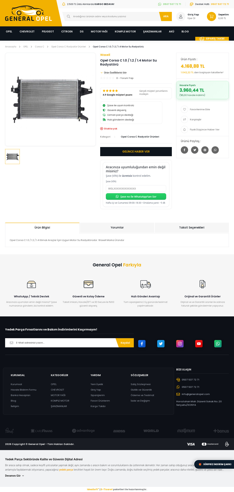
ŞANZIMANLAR (59, 406)
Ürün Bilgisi (42, 227)
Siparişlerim (98, 395)
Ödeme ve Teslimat (142, 395)
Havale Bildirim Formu (23, 389)
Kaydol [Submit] (125, 343)
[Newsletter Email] (69, 342)
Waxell (105, 55)
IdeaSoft (93, 489)
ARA (166, 16)
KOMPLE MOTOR (60, 400)
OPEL (53, 384)
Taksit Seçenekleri (191, 227)
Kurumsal (16, 384)
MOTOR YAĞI (58, 395)
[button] (136, 93)
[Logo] (28, 13)
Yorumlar (117, 227)
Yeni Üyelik (97, 384)
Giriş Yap (96, 389)
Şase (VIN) (111, 181)
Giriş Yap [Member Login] (193, 14)
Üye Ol (191, 18)
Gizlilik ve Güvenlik (141, 389)
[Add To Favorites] (202, 109)
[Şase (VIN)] (136, 188)
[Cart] (216, 16)
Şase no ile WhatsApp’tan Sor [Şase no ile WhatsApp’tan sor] (136, 196)
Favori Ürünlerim (100, 400)
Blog (13, 400)
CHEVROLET (57, 389)
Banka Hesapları (20, 395)
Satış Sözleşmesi (141, 384)
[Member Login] (180, 16)
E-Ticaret (107, 489)
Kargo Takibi (98, 406)
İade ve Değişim (140, 400)
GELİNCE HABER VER (136, 151)
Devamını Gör (14, 475)
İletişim (15, 406)
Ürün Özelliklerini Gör (113, 72)
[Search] (117, 16)
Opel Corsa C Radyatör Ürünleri (140, 136)
